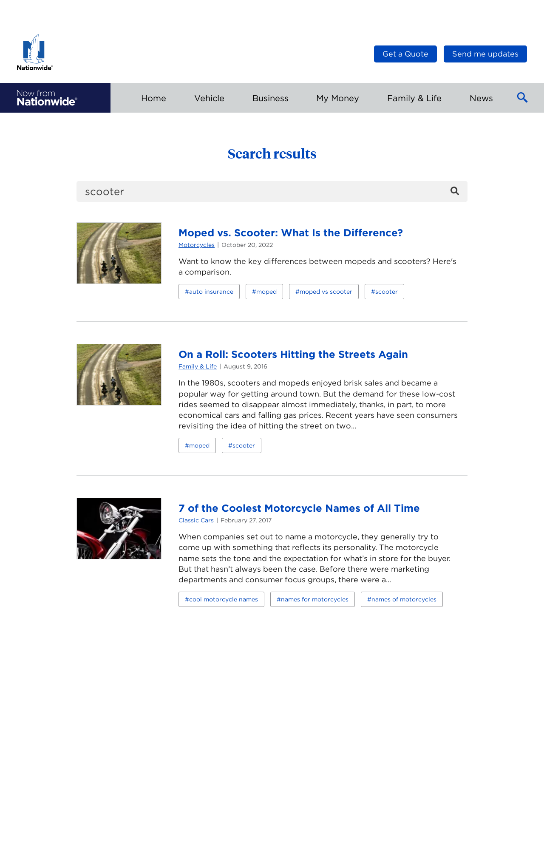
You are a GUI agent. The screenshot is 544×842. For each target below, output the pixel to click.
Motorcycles (196, 244)
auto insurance (211, 291)
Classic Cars (196, 520)
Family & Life (197, 366)
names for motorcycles (314, 599)
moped (266, 291)
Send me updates (485, 53)
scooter (386, 291)
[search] (272, 191)
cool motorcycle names (223, 599)
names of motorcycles (403, 599)
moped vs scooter (326, 291)
